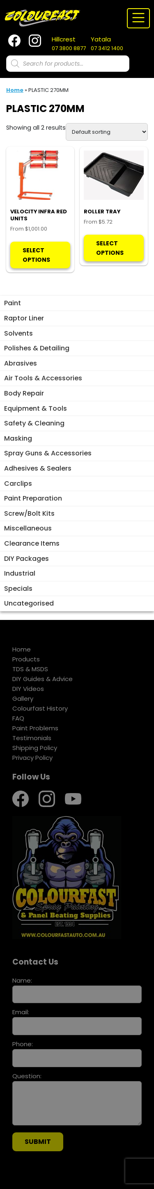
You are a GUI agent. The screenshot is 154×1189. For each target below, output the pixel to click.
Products (26, 659)
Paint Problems (35, 728)
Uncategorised (29, 603)
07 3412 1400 (107, 43)
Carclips (18, 483)
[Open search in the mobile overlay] (67, 63)
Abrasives (20, 363)
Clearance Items (32, 543)
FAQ (18, 718)
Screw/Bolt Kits (29, 513)
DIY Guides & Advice (42, 679)
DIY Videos (28, 688)
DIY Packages (26, 558)
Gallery (22, 698)
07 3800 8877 (69, 43)
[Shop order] (107, 132)
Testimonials (31, 738)
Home (14, 90)
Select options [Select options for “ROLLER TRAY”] (110, 247)
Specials (18, 588)
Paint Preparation (33, 498)
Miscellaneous (28, 528)
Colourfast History (40, 708)
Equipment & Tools (35, 408)
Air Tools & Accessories (43, 378)
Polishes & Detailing (36, 348)
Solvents (18, 333)
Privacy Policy (32, 757)
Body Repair (24, 393)
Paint (12, 303)
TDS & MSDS (30, 669)
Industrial (19, 573)
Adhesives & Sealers (37, 468)
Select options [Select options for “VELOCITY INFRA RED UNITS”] (36, 254)
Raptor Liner (24, 318)
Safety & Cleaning (34, 423)
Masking (18, 438)
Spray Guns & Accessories (48, 453)
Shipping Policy (34, 747)
